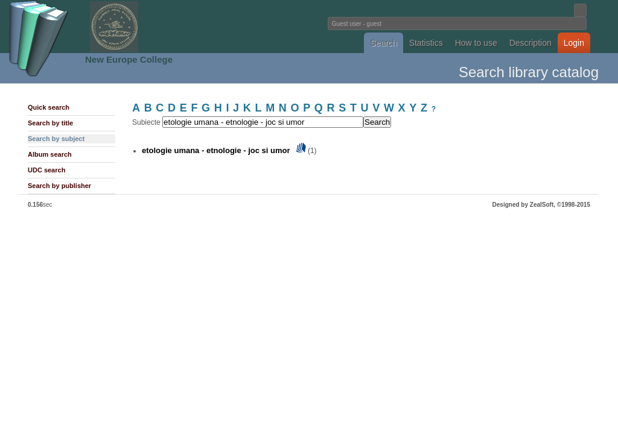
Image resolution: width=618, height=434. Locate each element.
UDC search (46, 170)
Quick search (48, 107)
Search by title (50, 123)
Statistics (426, 43)
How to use (476, 43)
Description (530, 43)
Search (383, 43)
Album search (50, 154)
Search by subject (56, 138)
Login (574, 43)
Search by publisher (59, 185)
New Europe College (129, 59)
